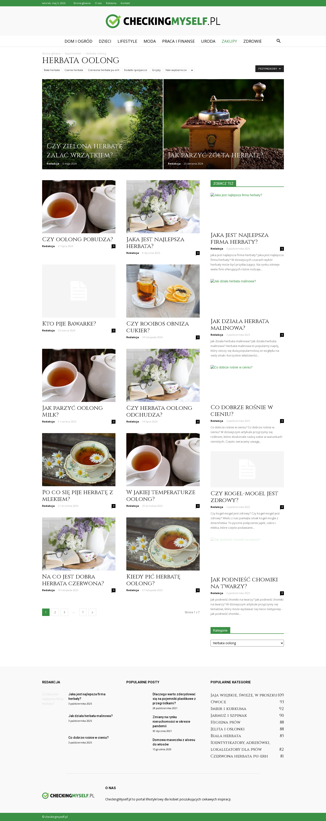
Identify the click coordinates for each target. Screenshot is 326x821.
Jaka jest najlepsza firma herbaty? (239, 238)
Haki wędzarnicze (176, 70)
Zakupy (229, 41)
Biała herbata (52, 70)
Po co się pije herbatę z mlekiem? (77, 495)
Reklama (111, 3)
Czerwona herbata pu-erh (103, 70)
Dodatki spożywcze (135, 70)
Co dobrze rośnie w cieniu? (242, 410)
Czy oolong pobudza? (77, 239)
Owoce (218, 702)
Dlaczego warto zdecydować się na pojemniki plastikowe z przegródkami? (174, 698)
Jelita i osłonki (228, 729)
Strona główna (82, 3)
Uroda (208, 41)
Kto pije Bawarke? (69, 324)
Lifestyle (127, 41)
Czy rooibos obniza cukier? (157, 327)
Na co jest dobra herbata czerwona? (73, 580)
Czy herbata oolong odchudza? (159, 411)
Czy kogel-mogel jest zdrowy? (244, 497)
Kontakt (125, 3)
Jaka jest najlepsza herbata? (155, 243)
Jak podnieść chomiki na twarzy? (244, 583)
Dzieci (105, 41)
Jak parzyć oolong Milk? (72, 411)
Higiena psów (225, 722)
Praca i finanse (178, 41)
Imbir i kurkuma (228, 709)
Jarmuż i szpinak (229, 715)
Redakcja (53, 163)
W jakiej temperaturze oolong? (160, 495)
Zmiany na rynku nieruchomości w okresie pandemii (171, 721)
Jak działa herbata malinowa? (240, 324)
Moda (150, 41)
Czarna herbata (74, 70)
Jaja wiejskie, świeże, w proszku (244, 695)
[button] (278, 41)
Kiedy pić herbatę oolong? (153, 580)
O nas (98, 3)
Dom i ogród (78, 41)
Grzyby (156, 70)
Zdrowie (252, 41)
